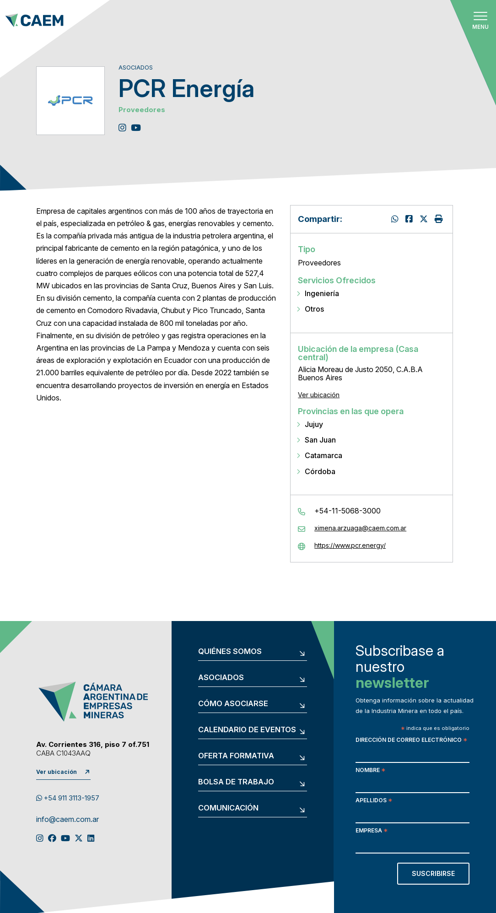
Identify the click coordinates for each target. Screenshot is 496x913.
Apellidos (374, 801)
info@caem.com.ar (67, 820)
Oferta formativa (236, 756)
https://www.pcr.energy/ (350, 545)
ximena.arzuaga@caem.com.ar (360, 528)
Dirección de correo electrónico (411, 740)
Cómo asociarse (233, 704)
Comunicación (228, 808)
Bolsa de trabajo (236, 782)
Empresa (372, 831)
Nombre (370, 771)
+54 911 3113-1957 (67, 798)
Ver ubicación (319, 394)
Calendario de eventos (247, 730)
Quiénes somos (230, 652)
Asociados (221, 678)
